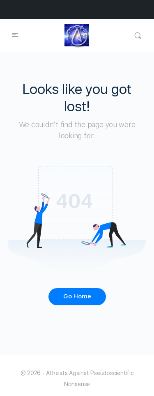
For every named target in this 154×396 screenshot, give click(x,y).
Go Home (77, 296)
